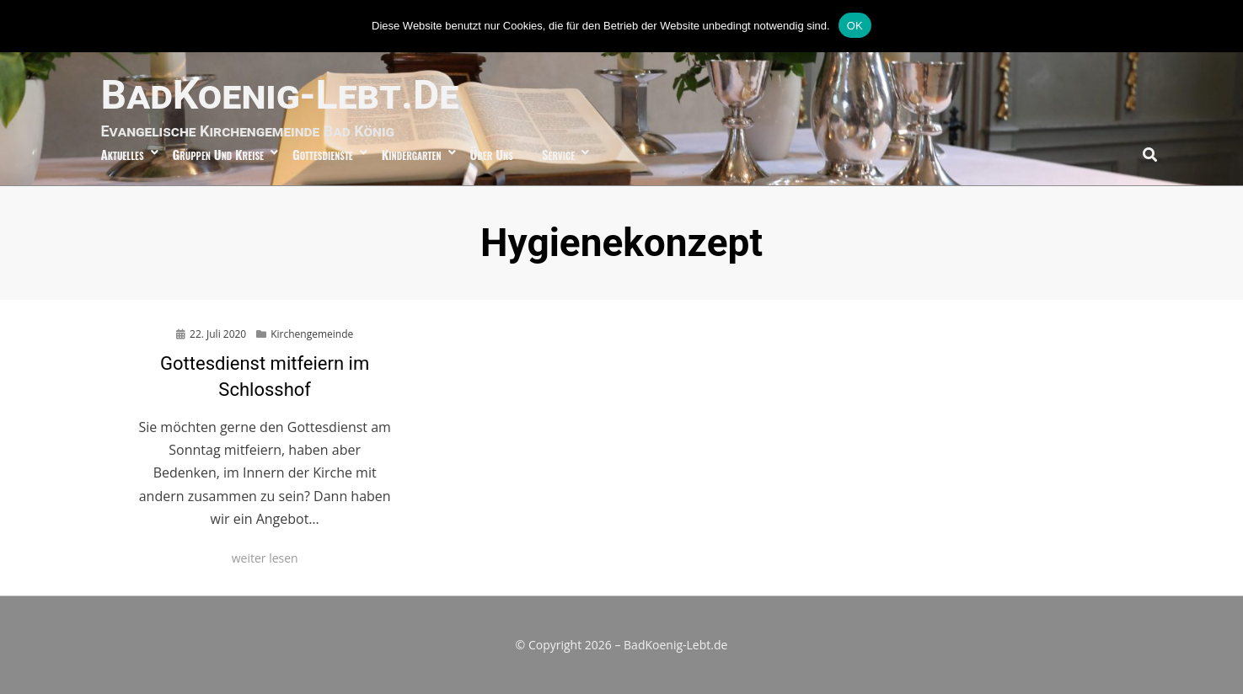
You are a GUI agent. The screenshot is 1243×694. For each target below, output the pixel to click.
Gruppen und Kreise (218, 154)
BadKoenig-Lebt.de (280, 95)
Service (558, 154)
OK (855, 25)
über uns (491, 154)
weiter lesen (265, 558)
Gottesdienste (322, 154)
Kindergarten (412, 154)
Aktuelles (122, 154)
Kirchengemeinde (312, 334)
